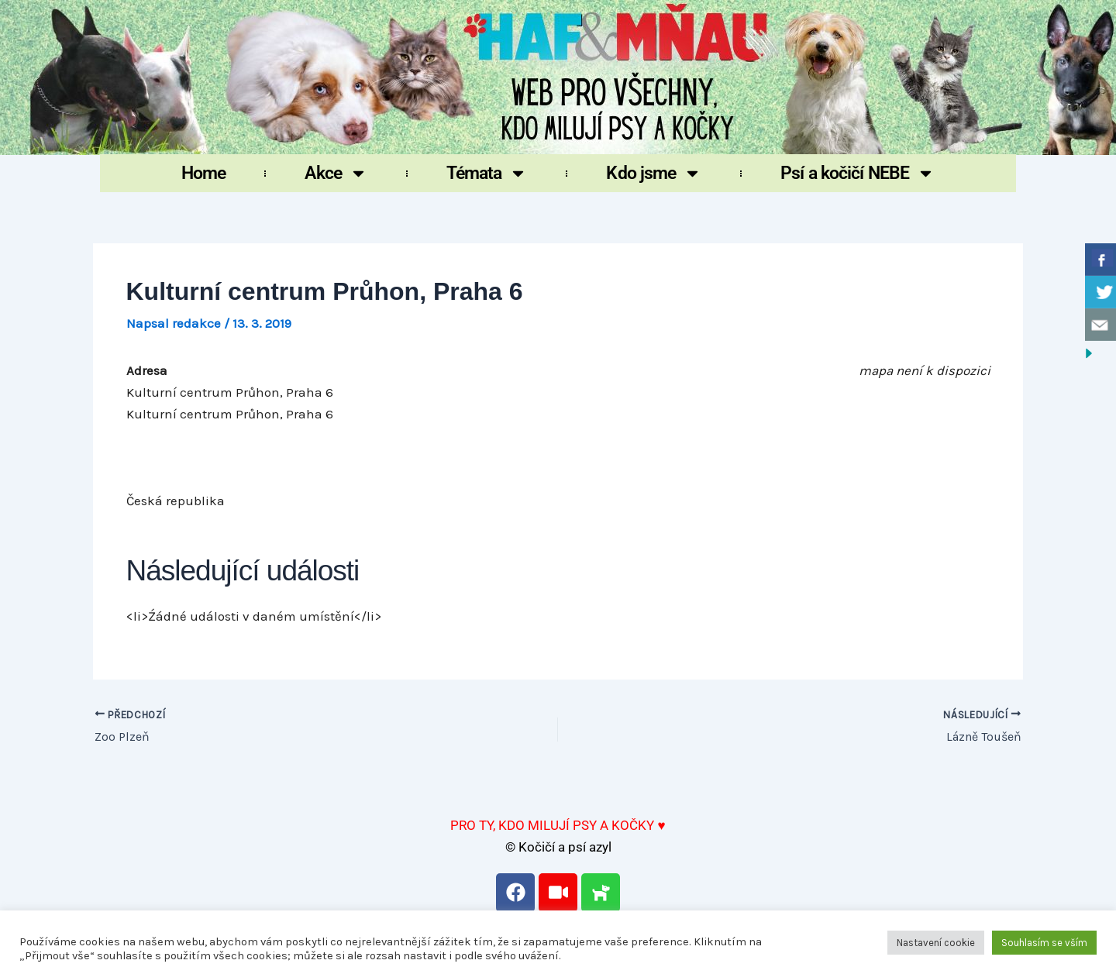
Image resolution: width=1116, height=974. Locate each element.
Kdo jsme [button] (653, 173)
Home (203, 173)
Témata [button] (487, 173)
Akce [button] (336, 173)
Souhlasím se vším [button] (1044, 942)
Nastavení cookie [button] (936, 942)
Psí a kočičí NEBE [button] (857, 173)
